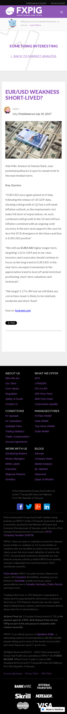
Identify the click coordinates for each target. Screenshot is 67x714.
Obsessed (40, 474)
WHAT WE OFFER (46, 373)
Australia (19, 580)
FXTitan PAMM (43, 415)
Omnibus (10, 479)
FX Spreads (12, 415)
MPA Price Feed (44, 398)
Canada (30, 584)
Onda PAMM (42, 431)
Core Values (12, 388)
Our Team (10, 383)
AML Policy (46, 673)
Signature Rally (45, 634)
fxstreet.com (23, 310)
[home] (21, 12)
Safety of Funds (14, 398)
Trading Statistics (14, 431)
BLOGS (39, 448)
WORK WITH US (16, 448)
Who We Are (12, 378)
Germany (41, 584)
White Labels (12, 463)
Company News (43, 458)
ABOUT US (12, 373)
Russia (58, 584)
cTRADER (40, 383)
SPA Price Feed (43, 393)
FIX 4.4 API (41, 388)
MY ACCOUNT (58, 3)
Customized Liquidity (46, 404)
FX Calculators (13, 421)
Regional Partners (15, 474)
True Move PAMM (44, 426)
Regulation (11, 393)
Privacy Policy (32, 673)
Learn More (35, 25)
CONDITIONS (14, 410)
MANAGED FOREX (47, 410)
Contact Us (11, 404)
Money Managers (15, 458)
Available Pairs (13, 426)
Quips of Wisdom (44, 479)
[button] (61, 12)
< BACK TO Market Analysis (33, 56)
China (50, 584)
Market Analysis (43, 463)
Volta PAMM (41, 421)
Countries (20, 577)
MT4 (37, 378)
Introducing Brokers (16, 453)
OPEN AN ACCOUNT (36, 3)
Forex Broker (11, 573)
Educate (39, 453)
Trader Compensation (17, 436)
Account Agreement (16, 441)
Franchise (10, 469)
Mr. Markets (41, 469)
